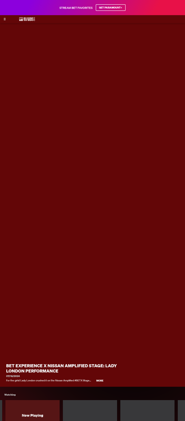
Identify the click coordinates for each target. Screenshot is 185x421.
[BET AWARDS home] (27, 20)
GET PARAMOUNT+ (110, 7)
